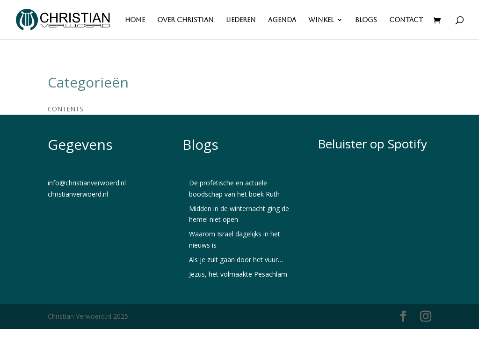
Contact (406, 19)
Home (135, 19)
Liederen (241, 19)
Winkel (321, 19)
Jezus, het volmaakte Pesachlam (238, 274)
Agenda (282, 19)
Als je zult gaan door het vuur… (236, 259)
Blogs (366, 19)
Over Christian (185, 19)
